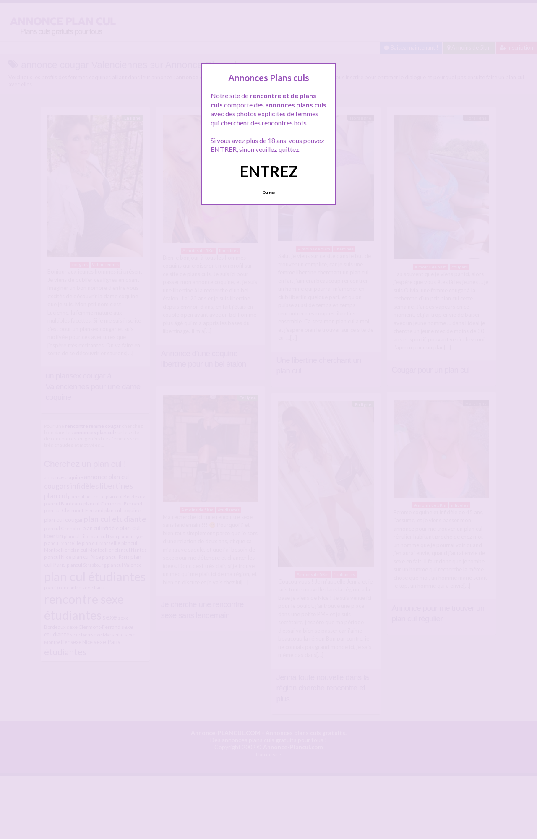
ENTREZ (269, 171)
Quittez (269, 192)
